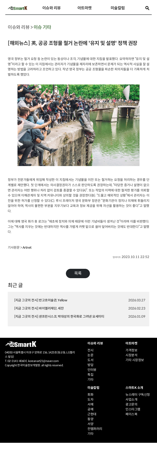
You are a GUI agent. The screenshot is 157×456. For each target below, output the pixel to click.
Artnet (27, 247)
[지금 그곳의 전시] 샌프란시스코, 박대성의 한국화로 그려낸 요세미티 (59, 316)
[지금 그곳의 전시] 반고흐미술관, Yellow (40, 300)
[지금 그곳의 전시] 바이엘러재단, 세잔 (39, 308)
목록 (78, 273)
